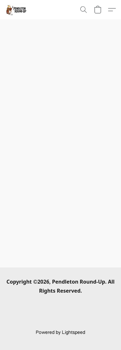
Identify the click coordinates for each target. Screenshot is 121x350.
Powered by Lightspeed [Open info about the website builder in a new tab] (60, 332)
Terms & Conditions (43, 303)
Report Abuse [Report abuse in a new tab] (73, 321)
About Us (43, 321)
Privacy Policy (85, 303)
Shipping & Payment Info (43, 312)
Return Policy (89, 312)
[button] (16, 9)
